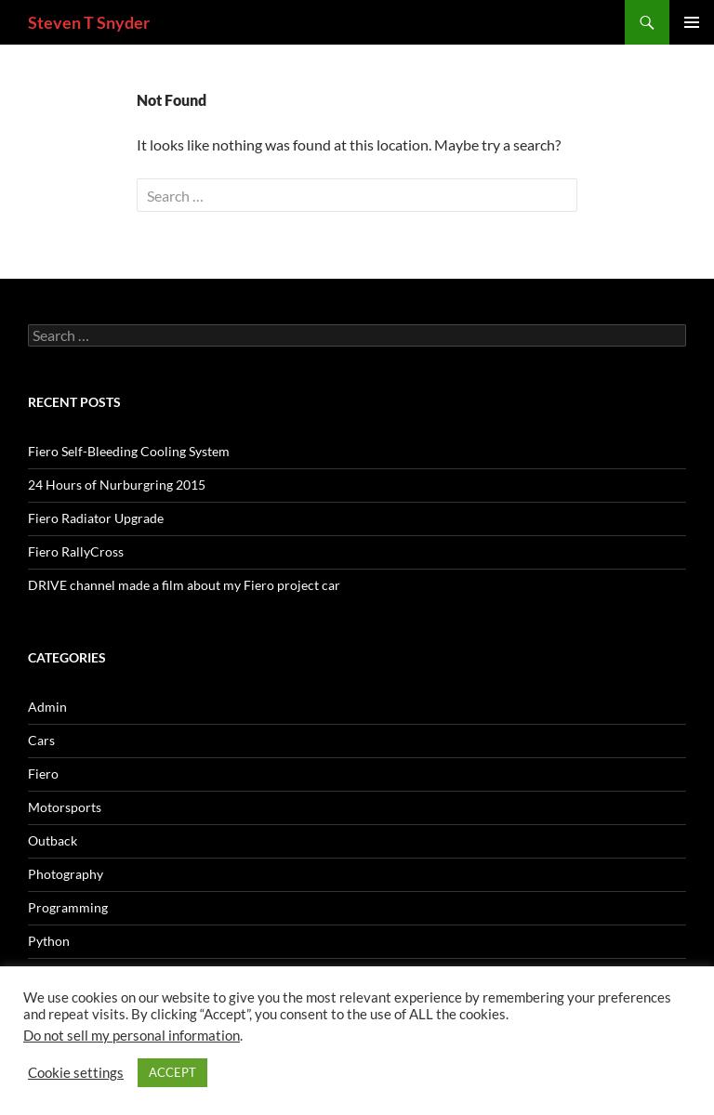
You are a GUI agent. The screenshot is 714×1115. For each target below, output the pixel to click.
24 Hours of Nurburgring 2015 (116, 484)
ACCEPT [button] (172, 1072)
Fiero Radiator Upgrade (96, 518)
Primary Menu (691, 22)
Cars (41, 740)
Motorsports (64, 807)
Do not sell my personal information (131, 1035)
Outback (52, 840)
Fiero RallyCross (76, 551)
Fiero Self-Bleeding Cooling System (129, 451)
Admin (47, 707)
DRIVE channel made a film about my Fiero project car (184, 585)
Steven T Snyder (89, 22)
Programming (68, 907)
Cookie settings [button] (76, 1073)
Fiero (43, 773)
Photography (65, 874)
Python (49, 941)
